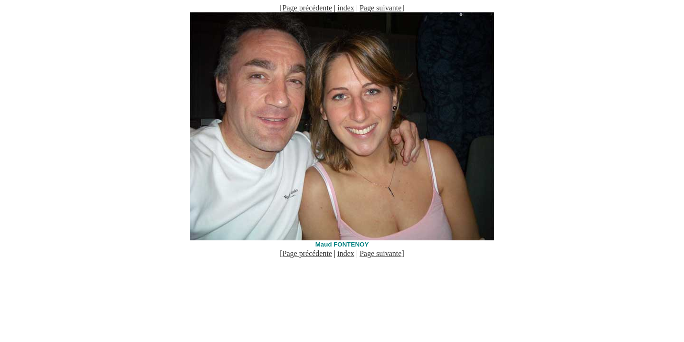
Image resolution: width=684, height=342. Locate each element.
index (345, 8)
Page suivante (380, 8)
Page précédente (307, 8)
